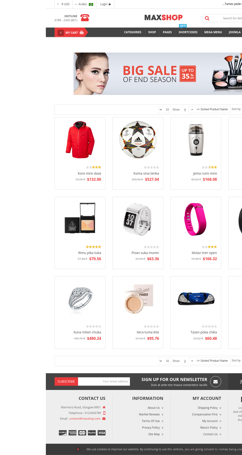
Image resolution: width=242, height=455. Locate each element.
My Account (164, 421)
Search (161, 18)
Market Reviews (103, 414)
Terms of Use (105, 421)
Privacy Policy (105, 428)
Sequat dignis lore (215, 332)
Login (60, 4)
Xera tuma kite (102, 332)
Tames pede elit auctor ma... (195, 4)
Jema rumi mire (159, 173)
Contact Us (164, 434)
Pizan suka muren (99, 252)
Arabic (40, 4)
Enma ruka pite (217, 173)
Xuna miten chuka (41, 332)
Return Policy (163, 428)
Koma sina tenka (100, 173)
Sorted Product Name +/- (166, 109)
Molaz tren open (158, 252)
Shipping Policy (162, 408)
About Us (108, 408)
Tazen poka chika (158, 332)
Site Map (108, 434)
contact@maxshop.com (39, 419)
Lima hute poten (216, 252)
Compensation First (159, 414)
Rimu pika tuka (43, 252)
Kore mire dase (43, 173)
